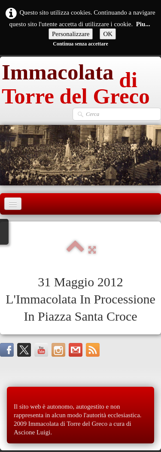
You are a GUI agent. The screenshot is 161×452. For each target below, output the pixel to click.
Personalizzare (70, 33)
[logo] (80, 82)
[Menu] (12, 203)
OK (107, 33)
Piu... (143, 24)
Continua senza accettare (80, 44)
